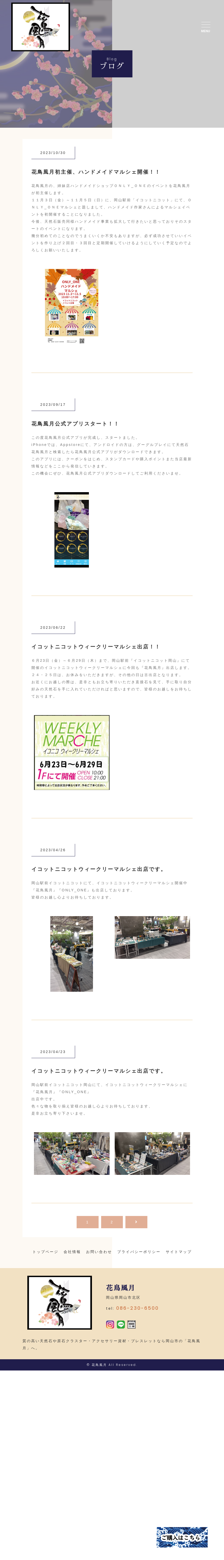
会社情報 (72, 1252)
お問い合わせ (99, 1252)
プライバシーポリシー (139, 1252)
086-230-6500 (137, 1312)
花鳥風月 (99, 1373)
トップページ (45, 1252)
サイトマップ (179, 1252)
